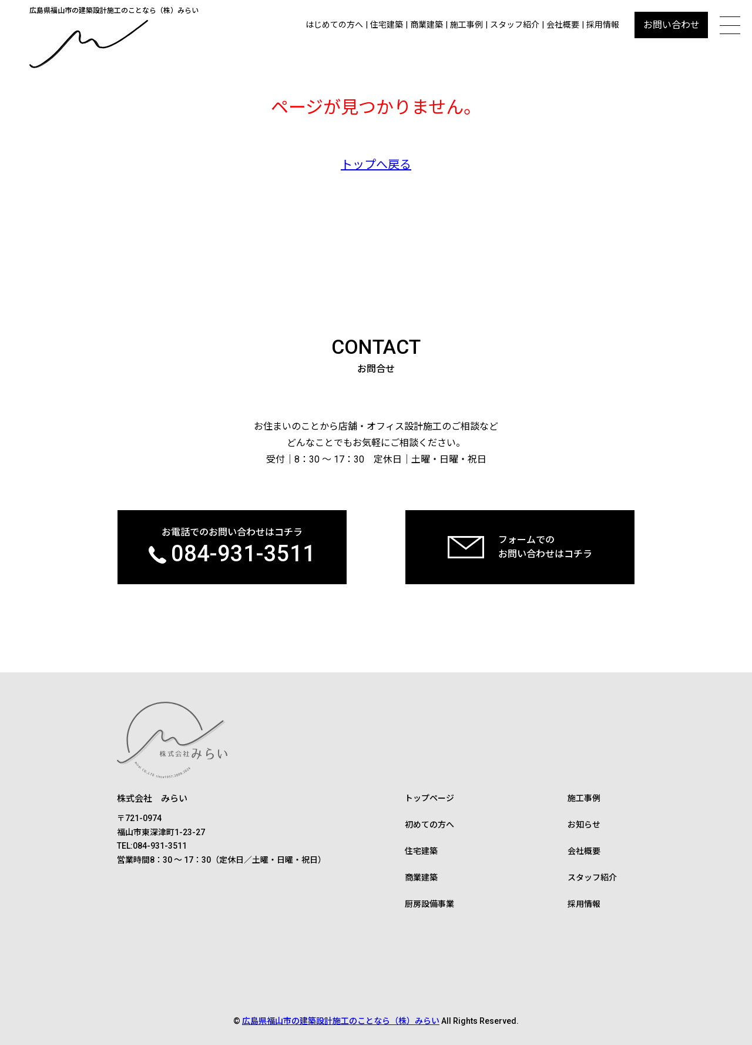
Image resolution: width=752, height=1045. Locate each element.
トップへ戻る (376, 165)
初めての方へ (429, 824)
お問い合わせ (671, 25)
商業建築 (426, 24)
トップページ (429, 798)
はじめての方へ (334, 24)
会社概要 (562, 24)
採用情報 (602, 24)
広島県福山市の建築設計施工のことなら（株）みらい (340, 1021)
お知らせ (584, 824)
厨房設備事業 (429, 904)
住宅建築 (386, 24)
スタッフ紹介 (514, 24)
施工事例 (466, 24)
